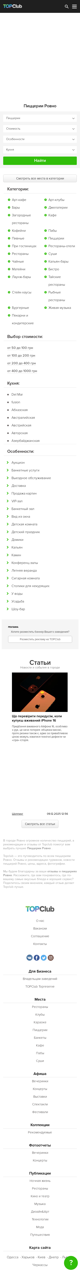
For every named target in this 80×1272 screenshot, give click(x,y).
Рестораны (20, 254)
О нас (40, 920)
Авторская (20, 433)
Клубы (40, 1014)
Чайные (18, 261)
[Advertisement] (40, 55)
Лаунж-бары (21, 277)
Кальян (17, 547)
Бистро (53, 269)
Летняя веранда (24, 570)
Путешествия (40, 1234)
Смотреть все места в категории (40, 178)
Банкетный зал (23, 509)
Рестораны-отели (61, 246)
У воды (17, 594)
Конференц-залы (25, 563)
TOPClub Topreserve (40, 986)
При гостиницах (24, 246)
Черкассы (40, 1265)
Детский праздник (26, 532)
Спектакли (40, 1104)
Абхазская (20, 410)
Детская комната (24, 524)
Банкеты (40, 1037)
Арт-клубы (56, 200)
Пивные (18, 238)
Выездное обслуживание (31, 478)
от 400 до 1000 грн (22, 371)
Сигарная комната (26, 578)
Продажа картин (24, 493)
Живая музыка (59, 308)
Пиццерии (56, 238)
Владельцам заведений (40, 979)
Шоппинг (17, 814)
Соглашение (40, 936)
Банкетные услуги (25, 470)
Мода (40, 1227)
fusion (16, 402)
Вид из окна (21, 516)
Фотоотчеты (40, 1145)
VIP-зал (17, 501)
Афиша (40, 1074)
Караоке (40, 1022)
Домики (17, 540)
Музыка (40, 1204)
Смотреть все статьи (40, 824)
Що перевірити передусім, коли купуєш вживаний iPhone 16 (37, 718)
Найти (40, 160)
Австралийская (23, 418)
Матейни (18, 269)
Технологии (40, 1219)
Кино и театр (40, 1196)
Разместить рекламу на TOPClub (40, 639)
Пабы (52, 231)
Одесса (12, 1257)
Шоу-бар (18, 609)
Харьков (28, 1257)
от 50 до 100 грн (20, 348)
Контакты (40, 944)
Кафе (52, 215)
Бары (16, 207)
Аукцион (18, 462)
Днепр (54, 1257)
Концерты (40, 1089)
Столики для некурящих (30, 586)
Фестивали (40, 1112)
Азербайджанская (26, 441)
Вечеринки (40, 1081)
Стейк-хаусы (21, 292)
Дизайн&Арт (40, 1211)
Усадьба (18, 601)
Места (40, 999)
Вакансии (40, 928)
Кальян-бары (58, 261)
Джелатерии (58, 207)
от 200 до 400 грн (21, 363)
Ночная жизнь (40, 1180)
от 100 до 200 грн (21, 355)
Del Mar (17, 394)
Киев (41, 1257)
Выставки (40, 1096)
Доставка (19, 486)
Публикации (40, 1173)
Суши (52, 254)
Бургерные (20, 308)
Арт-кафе (19, 200)
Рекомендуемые (40, 1132)
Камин (16, 555)
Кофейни (19, 231)
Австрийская (21, 425)
